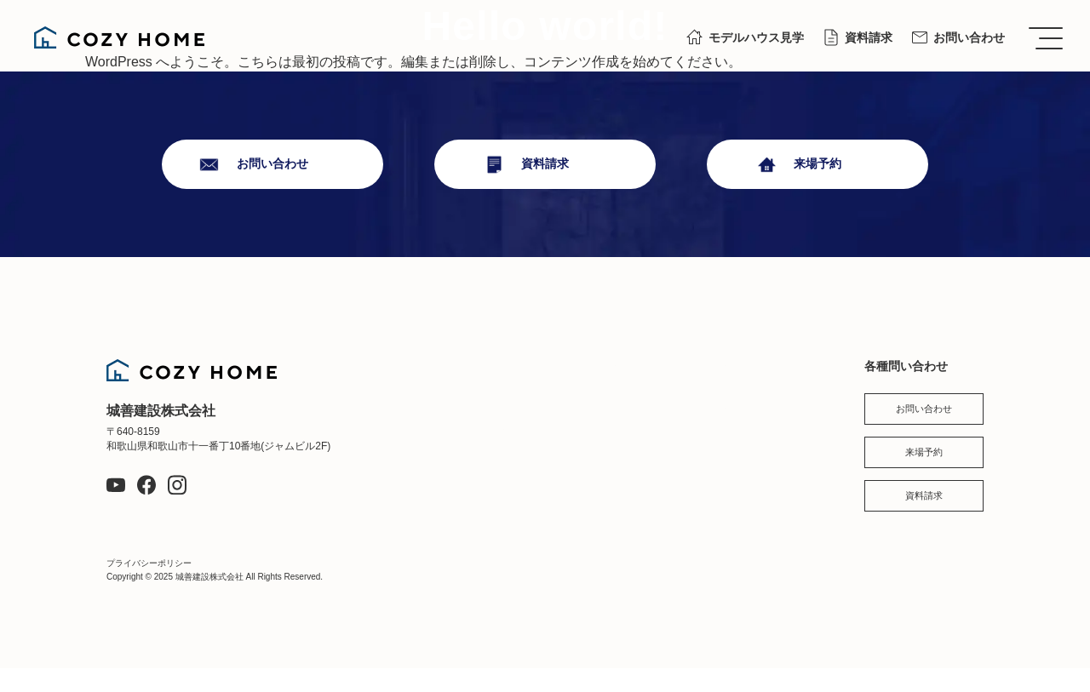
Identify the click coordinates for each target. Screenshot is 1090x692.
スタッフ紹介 (755, 373)
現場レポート (627, 373)
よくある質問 (755, 447)
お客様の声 (467, 521)
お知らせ (743, 410)
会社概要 (615, 483)
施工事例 (461, 483)
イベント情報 (627, 447)
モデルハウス (627, 410)
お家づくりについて (491, 447)
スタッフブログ (632, 521)
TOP (450, 373)
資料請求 (868, 37)
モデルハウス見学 (756, 37)
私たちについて (479, 410)
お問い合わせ (969, 37)
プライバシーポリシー (149, 587)
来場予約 (817, 163)
